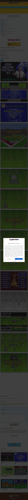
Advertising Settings (10, 255)
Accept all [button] (18, 258)
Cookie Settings (11, 256)
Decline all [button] (9, 258)
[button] (14, 260)
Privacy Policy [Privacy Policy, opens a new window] (16, 256)
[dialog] (14, 250)
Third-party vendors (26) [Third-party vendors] (13, 250)
